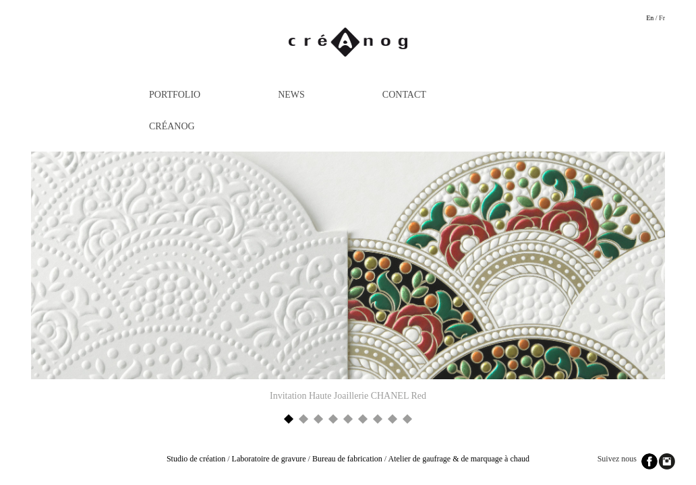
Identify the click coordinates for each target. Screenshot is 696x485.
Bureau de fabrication (347, 458)
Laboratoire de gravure (269, 458)
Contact (404, 95)
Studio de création (196, 458)
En (650, 18)
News (291, 95)
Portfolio (174, 95)
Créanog (172, 126)
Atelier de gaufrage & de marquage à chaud (459, 458)
